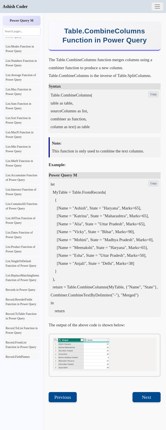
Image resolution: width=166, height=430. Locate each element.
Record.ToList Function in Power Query (22, 330)
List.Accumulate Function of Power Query (21, 177)
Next (146, 397)
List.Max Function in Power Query (18, 92)
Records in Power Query (20, 289)
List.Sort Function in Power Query (18, 120)
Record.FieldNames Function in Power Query (21, 359)
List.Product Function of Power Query (20, 249)
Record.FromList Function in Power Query (21, 345)
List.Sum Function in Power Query (18, 106)
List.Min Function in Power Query (18, 149)
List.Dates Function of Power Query (19, 235)
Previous (62, 397)
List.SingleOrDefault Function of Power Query (21, 263)
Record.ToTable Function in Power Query (21, 316)
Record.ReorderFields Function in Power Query (21, 302)
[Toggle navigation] (157, 6)
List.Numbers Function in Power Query (21, 63)
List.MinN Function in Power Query (19, 163)
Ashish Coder (15, 6)
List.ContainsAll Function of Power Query (21, 206)
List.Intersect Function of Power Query (21, 192)
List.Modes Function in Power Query (20, 49)
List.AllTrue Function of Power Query (20, 220)
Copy (153, 94)
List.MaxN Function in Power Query (20, 135)
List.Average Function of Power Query (21, 77)
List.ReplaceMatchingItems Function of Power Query (22, 278)
